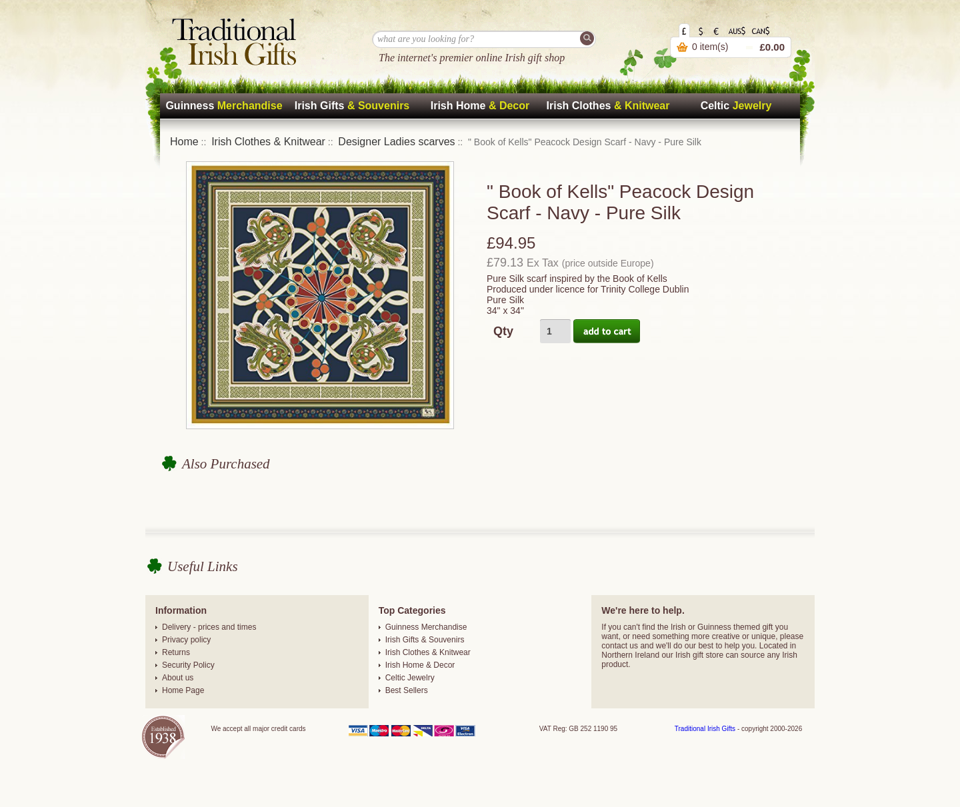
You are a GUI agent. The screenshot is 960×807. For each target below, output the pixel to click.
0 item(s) (710, 46)
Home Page (183, 690)
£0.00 (772, 47)
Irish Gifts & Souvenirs (425, 639)
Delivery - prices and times (209, 627)
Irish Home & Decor (420, 665)
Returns (176, 652)
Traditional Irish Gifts (705, 728)
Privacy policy (186, 639)
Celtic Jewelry (410, 677)
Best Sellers (406, 690)
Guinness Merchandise (426, 627)
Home (184, 141)
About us (177, 677)
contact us (619, 645)
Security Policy (188, 665)
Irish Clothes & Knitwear (268, 141)
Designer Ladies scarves (396, 141)
